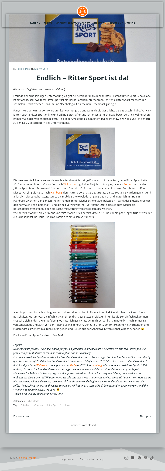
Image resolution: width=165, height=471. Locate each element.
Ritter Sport (52, 405)
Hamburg (56, 192)
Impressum (68, 459)
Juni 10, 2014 (41, 68)
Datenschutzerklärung (92, 459)
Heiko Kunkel (23, 68)
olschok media (27, 458)
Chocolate (39, 405)
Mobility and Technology (72, 23)
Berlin (127, 184)
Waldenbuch (71, 184)
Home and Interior (122, 23)
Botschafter (27, 405)
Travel (48, 23)
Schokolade (33, 400)
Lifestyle (100, 23)
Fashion (35, 23)
